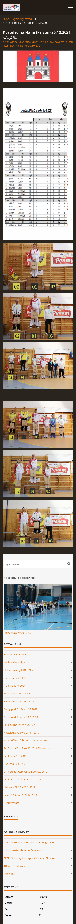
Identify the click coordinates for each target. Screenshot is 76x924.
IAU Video (9, 873)
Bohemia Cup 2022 (14, 678)
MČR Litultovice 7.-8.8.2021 (19, 693)
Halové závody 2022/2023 (18, 670)
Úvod (6, 19)
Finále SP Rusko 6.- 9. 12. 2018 (20, 795)
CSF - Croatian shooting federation (23, 850)
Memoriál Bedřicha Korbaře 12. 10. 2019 (26, 740)
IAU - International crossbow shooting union (29, 842)
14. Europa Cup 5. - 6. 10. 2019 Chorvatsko (27, 748)
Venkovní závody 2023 (16, 662)
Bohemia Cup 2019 (14, 764)
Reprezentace (11, 803)
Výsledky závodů (23, 19)
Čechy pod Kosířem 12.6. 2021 (20, 709)
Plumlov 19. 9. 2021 (14, 685)
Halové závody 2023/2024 (18, 632)
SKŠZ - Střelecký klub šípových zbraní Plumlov (29, 858)
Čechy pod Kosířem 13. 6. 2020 (21, 717)
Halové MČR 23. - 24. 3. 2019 (19, 787)
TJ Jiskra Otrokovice (14, 866)
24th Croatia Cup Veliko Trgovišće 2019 (25, 771)
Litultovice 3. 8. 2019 (15, 756)
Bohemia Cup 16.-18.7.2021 (19, 701)
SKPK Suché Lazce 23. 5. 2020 (20, 724)
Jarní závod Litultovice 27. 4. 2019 (22, 779)
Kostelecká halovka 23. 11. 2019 (21, 732)
